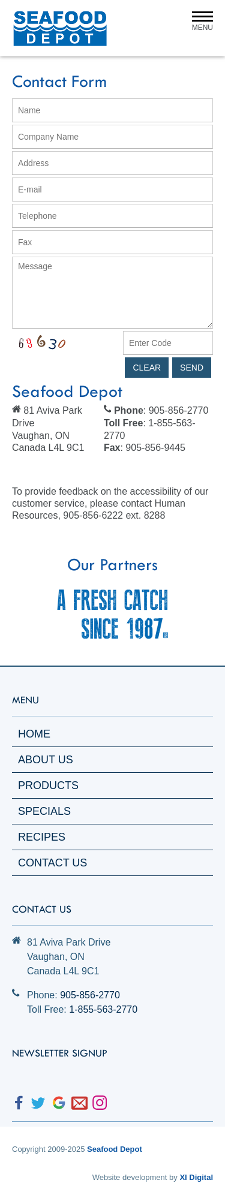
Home (34, 734)
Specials (44, 811)
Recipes (41, 837)
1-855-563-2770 (103, 1009)
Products (48, 785)
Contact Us (52, 863)
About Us (45, 760)
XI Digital (196, 1177)
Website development (129, 1177)
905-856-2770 (90, 995)
